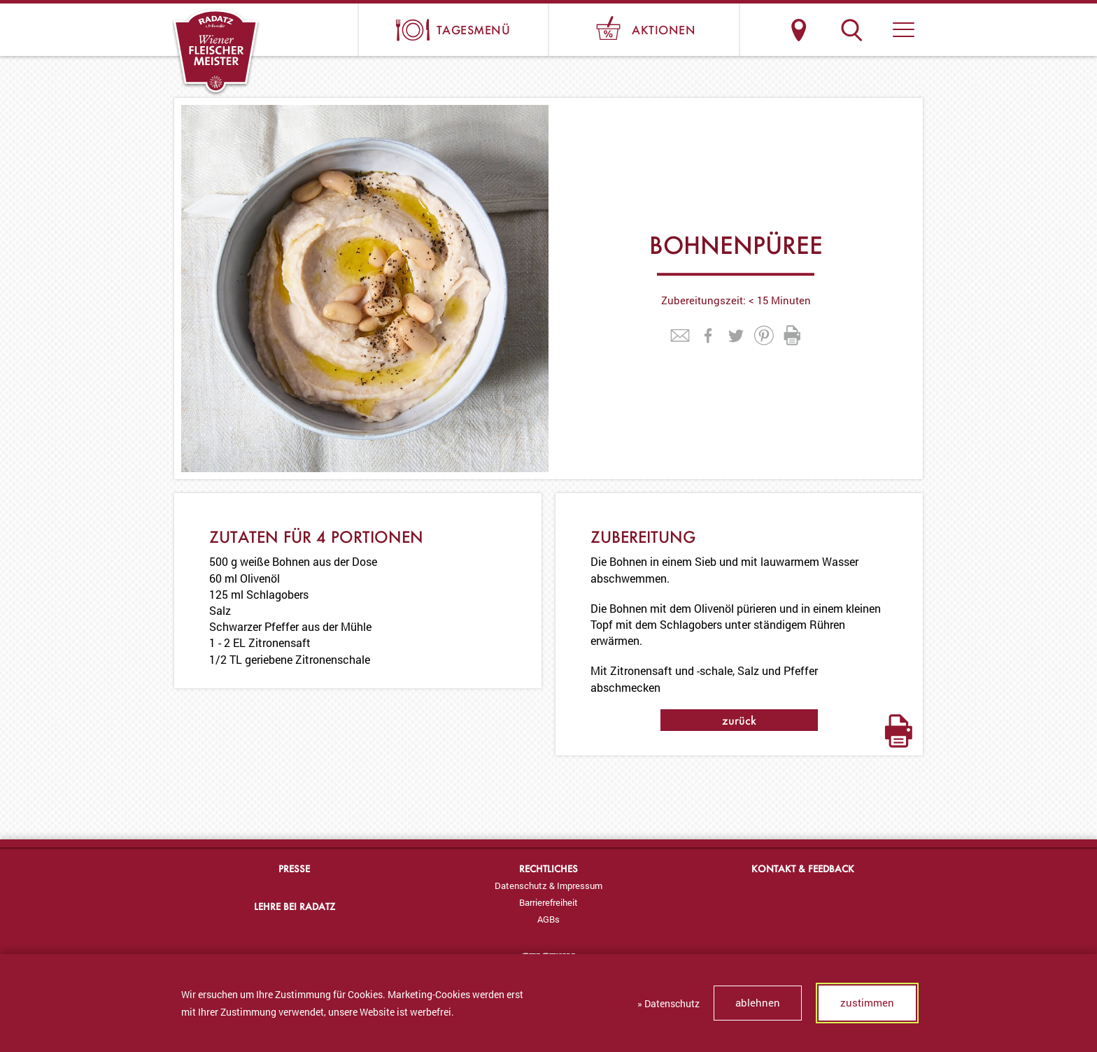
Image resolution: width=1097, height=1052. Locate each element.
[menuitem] (548, 885)
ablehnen (757, 1002)
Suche (851, 29)
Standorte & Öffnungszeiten (798, 29)
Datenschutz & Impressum (548, 885)
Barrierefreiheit (548, 902)
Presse (294, 868)
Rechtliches (548, 868)
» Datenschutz (668, 1003)
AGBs (548, 919)
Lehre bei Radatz (294, 906)
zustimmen (867, 1002)
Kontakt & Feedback (802, 868)
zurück (739, 720)
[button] (903, 29)
